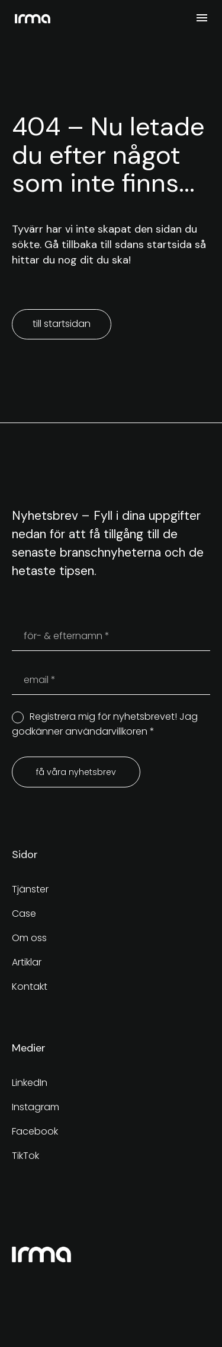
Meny (202, 17)
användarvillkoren (106, 731)
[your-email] (111, 680)
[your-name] (111, 636)
